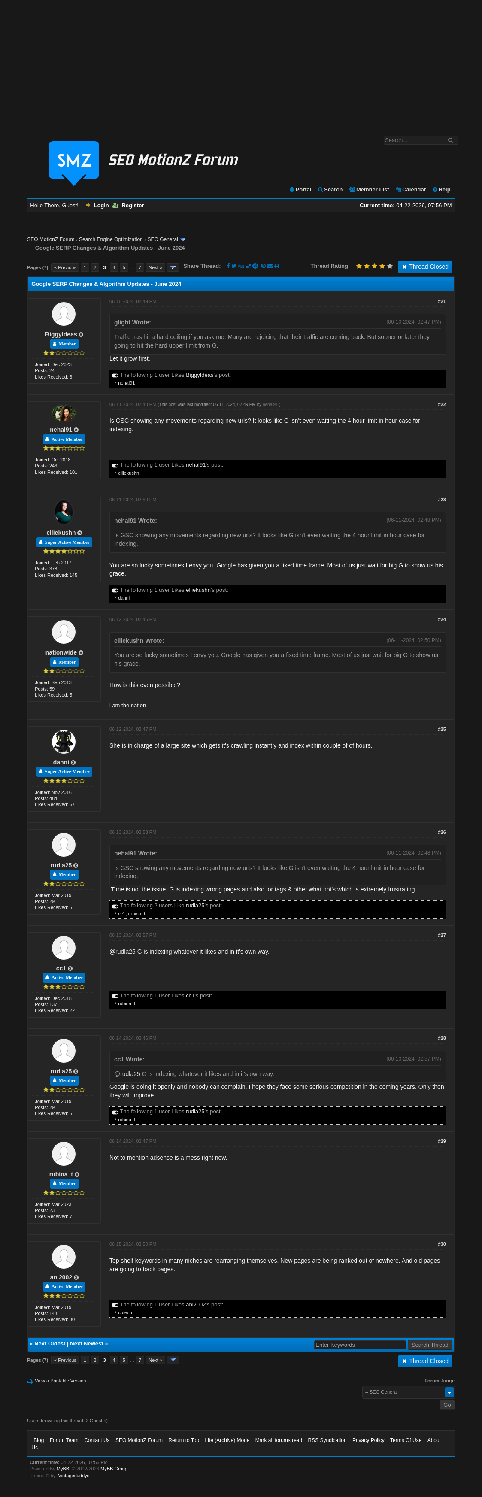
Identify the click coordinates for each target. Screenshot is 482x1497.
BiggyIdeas (61, 334)
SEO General (162, 239)
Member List (369, 189)
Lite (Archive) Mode (227, 1440)
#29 (442, 1141)
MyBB (63, 1468)
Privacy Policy (368, 1440)
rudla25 (61, 865)
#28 (442, 1038)
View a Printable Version (60, 1380)
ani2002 (61, 1277)
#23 (442, 499)
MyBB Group (113, 1468)
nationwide (61, 652)
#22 (442, 404)
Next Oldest (49, 1343)
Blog (38, 1440)
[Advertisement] (241, 63)
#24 (442, 619)
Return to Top (183, 1440)
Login (97, 205)
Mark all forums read (278, 1440)
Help (441, 189)
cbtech (125, 1312)
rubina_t (137, 913)
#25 (442, 729)
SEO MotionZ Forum (50, 239)
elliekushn (128, 473)
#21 (442, 301)
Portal (300, 189)
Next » (155, 267)
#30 (442, 1244)
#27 (442, 935)
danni (124, 597)
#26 (442, 832)
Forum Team (64, 1440)
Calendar (410, 189)
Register (128, 205)
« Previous (65, 267)
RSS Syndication (327, 1440)
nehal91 (126, 382)
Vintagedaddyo (74, 1475)
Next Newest (86, 1343)
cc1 (121, 913)
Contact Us (96, 1440)
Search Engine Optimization (111, 239)
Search (330, 189)
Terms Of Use (405, 1440)
